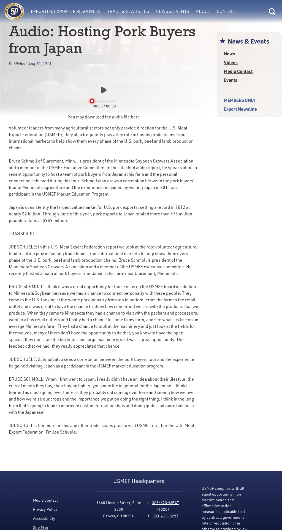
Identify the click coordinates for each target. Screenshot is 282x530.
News (229, 53)
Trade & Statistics (128, 11)
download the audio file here (112, 117)
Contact (226, 11)
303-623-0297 (165, 515)
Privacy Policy (45, 509)
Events (230, 80)
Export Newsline (240, 109)
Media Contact (238, 71)
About (203, 11)
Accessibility (44, 518)
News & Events (172, 11)
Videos (231, 62)
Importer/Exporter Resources (66, 11)
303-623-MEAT (165, 502)
